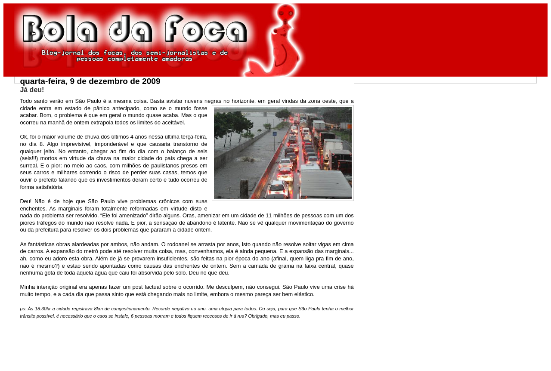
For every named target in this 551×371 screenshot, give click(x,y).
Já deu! (32, 89)
